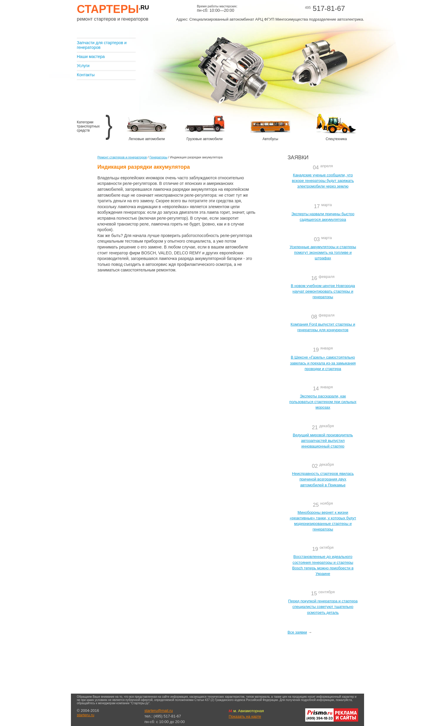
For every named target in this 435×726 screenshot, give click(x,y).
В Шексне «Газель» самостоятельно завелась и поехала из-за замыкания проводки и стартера (323, 363)
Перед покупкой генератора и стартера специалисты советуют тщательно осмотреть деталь (323, 606)
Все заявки (297, 632)
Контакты (85, 74)
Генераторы (158, 157)
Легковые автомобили (147, 139)
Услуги (83, 65)
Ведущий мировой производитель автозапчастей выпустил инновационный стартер (323, 440)
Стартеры (113, 9)
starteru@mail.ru (159, 710)
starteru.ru (85, 715)
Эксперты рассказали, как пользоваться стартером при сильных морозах (322, 402)
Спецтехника (336, 139)
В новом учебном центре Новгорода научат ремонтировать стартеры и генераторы (323, 291)
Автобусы (270, 139)
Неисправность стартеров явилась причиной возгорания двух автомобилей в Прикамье (323, 479)
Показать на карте (245, 716)
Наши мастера (91, 56)
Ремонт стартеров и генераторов (122, 157)
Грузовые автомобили (205, 139)
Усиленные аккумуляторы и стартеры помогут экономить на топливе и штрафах (323, 252)
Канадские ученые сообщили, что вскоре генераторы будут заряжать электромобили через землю (323, 180)
